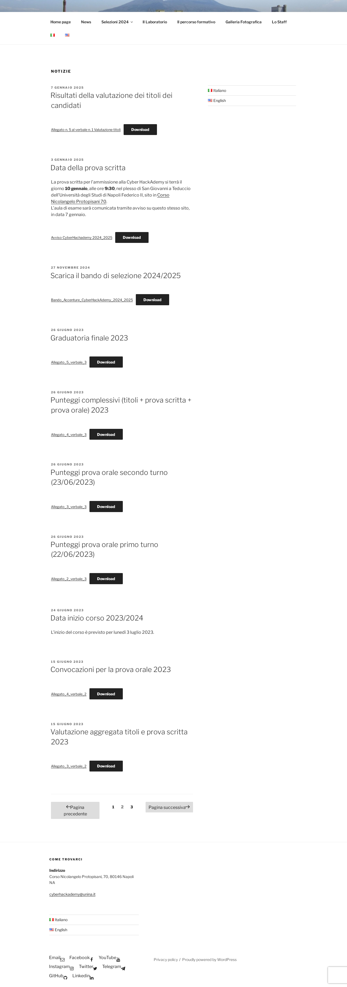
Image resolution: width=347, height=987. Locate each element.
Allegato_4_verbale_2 (68, 694)
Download (140, 129)
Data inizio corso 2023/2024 (96, 618)
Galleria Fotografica (244, 22)
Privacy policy (166, 959)
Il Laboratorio (155, 22)
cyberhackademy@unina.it (72, 894)
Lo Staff (279, 22)
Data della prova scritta (88, 167)
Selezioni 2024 (117, 22)
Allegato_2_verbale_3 (68, 579)
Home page (60, 22)
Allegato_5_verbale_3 (68, 362)
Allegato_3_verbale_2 (68, 766)
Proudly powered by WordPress (209, 959)
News (86, 22)
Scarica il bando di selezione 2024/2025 (115, 275)
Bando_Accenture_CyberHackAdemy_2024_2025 (92, 300)
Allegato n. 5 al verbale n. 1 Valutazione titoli (86, 130)
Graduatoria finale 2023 (89, 338)
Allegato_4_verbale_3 (68, 435)
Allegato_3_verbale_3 (68, 507)
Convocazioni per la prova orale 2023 (110, 669)
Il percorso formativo (196, 22)
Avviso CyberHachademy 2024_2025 (81, 238)
